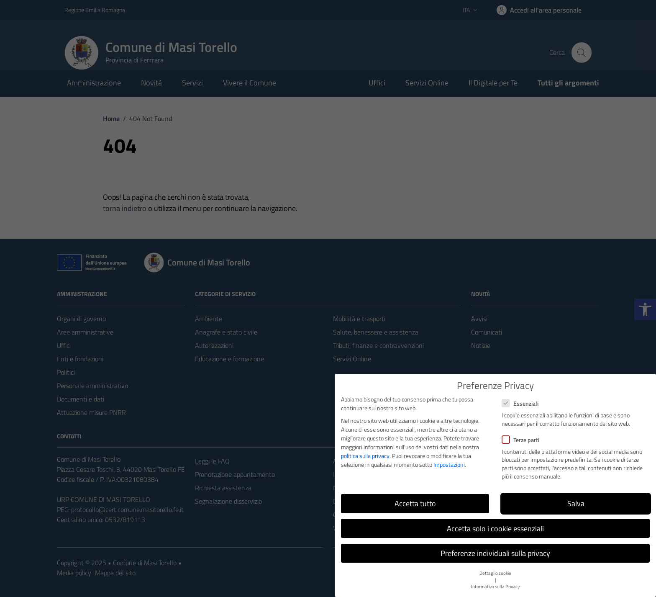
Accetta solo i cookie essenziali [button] (495, 528)
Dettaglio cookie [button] (495, 573)
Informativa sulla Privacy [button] (495, 586)
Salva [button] (575, 503)
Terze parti (520, 439)
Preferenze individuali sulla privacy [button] (495, 553)
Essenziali (520, 403)
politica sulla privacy (365, 455)
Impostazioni (449, 464)
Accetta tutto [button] (415, 503)
